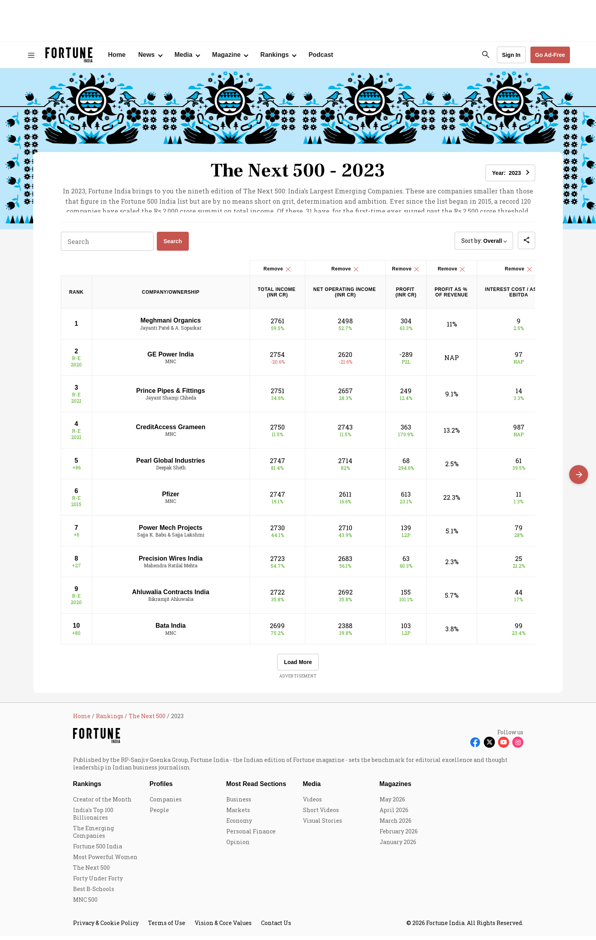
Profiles (161, 787)
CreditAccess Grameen (170, 431)
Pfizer (170, 498)
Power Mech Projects (171, 531)
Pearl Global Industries (170, 464)
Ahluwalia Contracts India (170, 596)
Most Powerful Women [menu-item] (105, 861)
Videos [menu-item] (312, 803)
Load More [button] (298, 666)
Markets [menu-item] (238, 814)
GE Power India (170, 358)
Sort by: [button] (481, 244)
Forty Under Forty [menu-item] (98, 882)
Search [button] (173, 245)
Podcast (320, 54)
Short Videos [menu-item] (321, 814)
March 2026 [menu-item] (396, 824)
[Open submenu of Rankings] (278, 55)
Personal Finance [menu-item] (251, 835)
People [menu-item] (159, 814)
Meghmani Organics (171, 324)
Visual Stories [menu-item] (322, 824)
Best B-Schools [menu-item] (93, 893)
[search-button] (486, 54)
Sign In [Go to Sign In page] (511, 55)
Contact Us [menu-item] (276, 927)
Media (312, 787)
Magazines (396, 787)
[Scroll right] (578, 474)
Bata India (171, 629)
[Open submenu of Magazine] (230, 55)
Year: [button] (506, 173)
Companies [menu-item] (166, 803)
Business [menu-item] (238, 803)
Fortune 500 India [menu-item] (97, 850)
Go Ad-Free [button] (550, 55)
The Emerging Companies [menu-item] (93, 835)
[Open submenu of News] (150, 55)
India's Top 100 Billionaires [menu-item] (93, 817)
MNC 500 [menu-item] (85, 903)
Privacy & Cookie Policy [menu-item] (106, 927)
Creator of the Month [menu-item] (102, 803)
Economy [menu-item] (239, 824)
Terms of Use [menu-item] (166, 927)
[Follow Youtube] (503, 746)
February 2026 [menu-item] (399, 835)
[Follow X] (489, 746)
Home (117, 54)
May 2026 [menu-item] (392, 803)
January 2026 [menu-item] (398, 846)
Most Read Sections (256, 787)
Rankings (87, 787)
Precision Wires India (171, 562)
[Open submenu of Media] (187, 55)
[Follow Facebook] (475, 746)
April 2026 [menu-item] (394, 814)
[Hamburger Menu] (31, 55)
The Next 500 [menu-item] (91, 871)
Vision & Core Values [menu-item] (223, 927)
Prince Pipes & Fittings (170, 394)
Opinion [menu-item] (238, 846)
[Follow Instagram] (517, 746)
